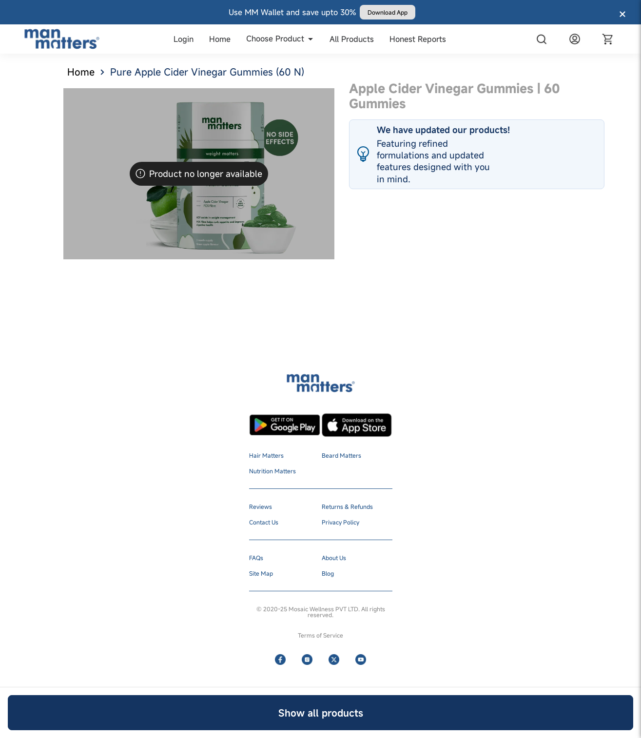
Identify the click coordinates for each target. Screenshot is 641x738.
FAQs (256, 558)
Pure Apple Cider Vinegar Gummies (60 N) (207, 71)
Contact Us (263, 522)
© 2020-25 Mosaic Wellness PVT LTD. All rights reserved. (320, 612)
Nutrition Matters (272, 471)
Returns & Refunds (347, 506)
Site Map (261, 573)
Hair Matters (266, 455)
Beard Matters (341, 455)
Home (81, 71)
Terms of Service (320, 635)
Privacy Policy (340, 522)
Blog (328, 573)
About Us (334, 558)
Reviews (260, 506)
